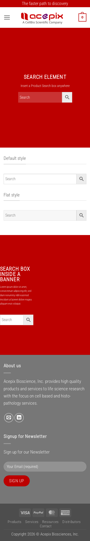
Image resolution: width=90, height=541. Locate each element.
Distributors (71, 522)
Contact (46, 526)
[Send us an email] (8, 417)
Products (15, 522)
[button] (7, 17)
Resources (50, 522)
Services (32, 522)
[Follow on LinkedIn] (19, 417)
